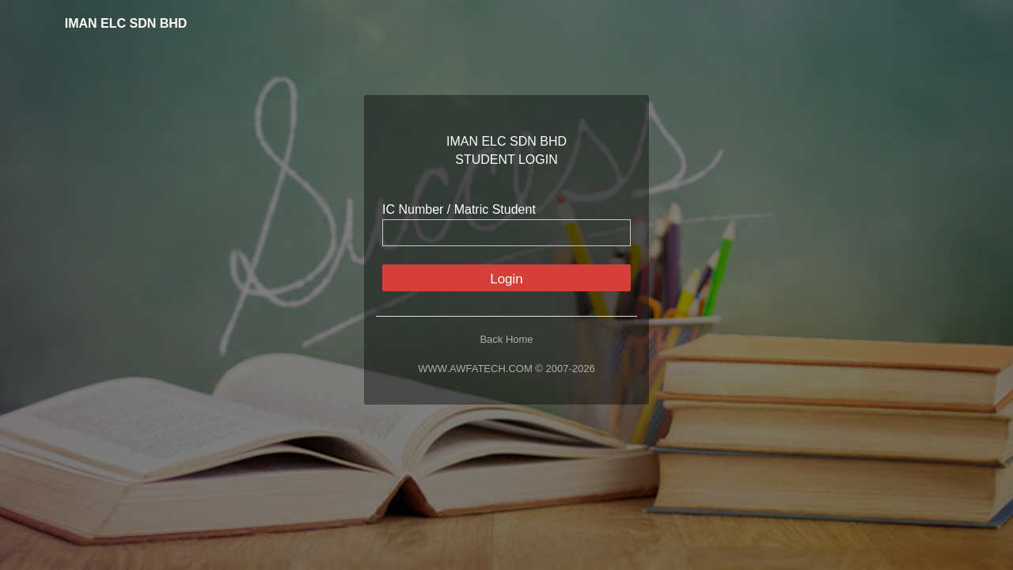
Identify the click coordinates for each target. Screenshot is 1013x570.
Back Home (506, 339)
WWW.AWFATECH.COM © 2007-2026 (506, 368)
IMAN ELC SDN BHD (116, 23)
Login (506, 279)
